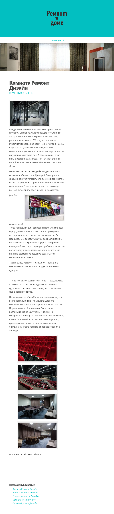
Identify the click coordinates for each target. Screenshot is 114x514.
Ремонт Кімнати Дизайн (25, 492)
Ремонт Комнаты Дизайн (25, 496)
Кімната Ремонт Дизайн (24, 489)
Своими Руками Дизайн (24, 503)
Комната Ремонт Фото (24, 499)
